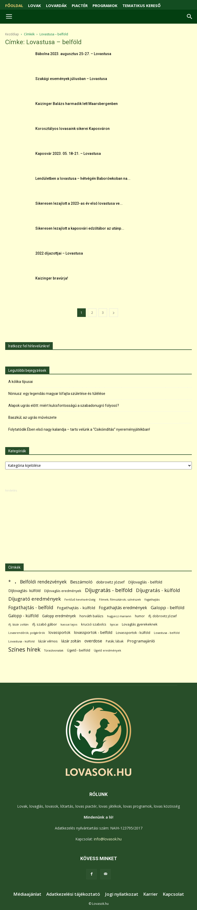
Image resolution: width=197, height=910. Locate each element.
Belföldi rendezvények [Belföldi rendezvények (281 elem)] (43, 581)
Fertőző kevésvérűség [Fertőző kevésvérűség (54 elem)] (79, 599)
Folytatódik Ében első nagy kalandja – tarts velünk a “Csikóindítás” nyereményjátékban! (79, 429)
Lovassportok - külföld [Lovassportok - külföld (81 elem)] (133, 632)
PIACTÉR (80, 5)
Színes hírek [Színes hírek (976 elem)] (24, 649)
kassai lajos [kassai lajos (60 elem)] (69, 624)
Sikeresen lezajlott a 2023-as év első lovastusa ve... (79, 203)
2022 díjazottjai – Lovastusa (59, 253)
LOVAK (34, 5)
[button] (189, 17)
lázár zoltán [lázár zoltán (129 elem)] (71, 641)
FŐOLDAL (14, 5)
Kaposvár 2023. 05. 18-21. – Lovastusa (68, 153)
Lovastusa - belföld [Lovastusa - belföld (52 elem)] (167, 633)
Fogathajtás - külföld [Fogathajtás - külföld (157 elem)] (76, 607)
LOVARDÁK (56, 5)
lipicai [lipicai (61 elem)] (114, 624)
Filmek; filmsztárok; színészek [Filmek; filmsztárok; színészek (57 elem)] (120, 599)
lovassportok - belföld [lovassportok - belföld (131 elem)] (93, 632)
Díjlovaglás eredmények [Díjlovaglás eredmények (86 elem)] (62, 590)
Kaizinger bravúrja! (51, 278)
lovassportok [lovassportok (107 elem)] (59, 632)
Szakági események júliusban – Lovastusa (71, 79)
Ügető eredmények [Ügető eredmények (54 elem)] (107, 650)
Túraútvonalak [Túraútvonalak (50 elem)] (53, 650)
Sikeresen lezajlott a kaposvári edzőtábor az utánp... (79, 228)
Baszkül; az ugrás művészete (32, 417)
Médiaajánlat (27, 894)
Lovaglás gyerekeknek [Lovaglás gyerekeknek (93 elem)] (139, 624)
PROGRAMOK (105, 5)
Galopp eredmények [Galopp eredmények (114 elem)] (59, 615)
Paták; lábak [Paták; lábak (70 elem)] (114, 641)
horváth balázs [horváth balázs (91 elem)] (91, 616)
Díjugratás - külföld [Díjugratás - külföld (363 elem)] (158, 590)
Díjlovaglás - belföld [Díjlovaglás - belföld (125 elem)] (145, 582)
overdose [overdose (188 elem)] (93, 641)
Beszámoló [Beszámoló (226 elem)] (81, 581)
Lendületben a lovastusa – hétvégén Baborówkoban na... (82, 178)
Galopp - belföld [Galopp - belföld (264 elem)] (168, 607)
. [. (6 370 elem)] (15, 580)
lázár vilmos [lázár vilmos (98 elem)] (48, 641)
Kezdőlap (12, 34)
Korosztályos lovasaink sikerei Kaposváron (72, 129)
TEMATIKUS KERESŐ (141, 5)
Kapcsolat (173, 894)
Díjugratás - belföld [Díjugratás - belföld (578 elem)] (108, 590)
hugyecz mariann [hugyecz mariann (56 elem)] (119, 616)
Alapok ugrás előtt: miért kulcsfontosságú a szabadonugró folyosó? (63, 405)
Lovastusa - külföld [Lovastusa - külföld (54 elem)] (21, 641)
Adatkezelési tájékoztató (73, 894)
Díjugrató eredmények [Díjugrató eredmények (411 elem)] (34, 599)
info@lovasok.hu (108, 838)
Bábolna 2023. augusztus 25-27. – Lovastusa (73, 54)
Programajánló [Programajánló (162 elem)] (141, 640)
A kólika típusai (20, 382)
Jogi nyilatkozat (121, 894)
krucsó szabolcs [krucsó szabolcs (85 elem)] (93, 624)
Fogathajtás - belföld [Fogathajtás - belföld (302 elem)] (30, 607)
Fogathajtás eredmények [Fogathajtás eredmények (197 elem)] (123, 607)
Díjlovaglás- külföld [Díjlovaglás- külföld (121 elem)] (24, 590)
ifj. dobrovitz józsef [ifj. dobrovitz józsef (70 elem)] (162, 616)
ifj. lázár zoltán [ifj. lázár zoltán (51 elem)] (18, 624)
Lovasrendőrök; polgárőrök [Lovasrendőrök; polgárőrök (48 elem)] (26, 633)
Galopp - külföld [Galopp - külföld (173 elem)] (23, 616)
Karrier (150, 894)
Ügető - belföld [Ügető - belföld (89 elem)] (78, 650)
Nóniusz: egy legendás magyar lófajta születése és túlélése (56, 393)
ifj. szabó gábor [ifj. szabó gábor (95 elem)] (44, 624)
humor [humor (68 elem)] (140, 616)
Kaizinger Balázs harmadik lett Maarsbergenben (76, 104)
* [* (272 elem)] (9, 581)
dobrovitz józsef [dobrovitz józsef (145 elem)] (110, 581)
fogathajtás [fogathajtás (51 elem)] (152, 599)
